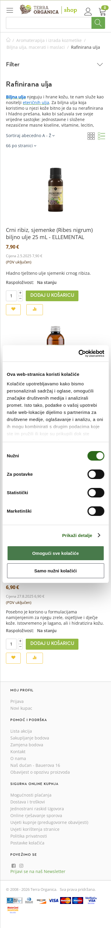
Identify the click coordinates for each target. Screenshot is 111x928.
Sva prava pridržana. (78, 889)
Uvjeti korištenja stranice (34, 829)
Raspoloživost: (20, 282)
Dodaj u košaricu (52, 295)
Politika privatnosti (28, 836)
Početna (8, 40)
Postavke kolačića (27, 843)
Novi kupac (21, 708)
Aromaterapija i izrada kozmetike (49, 40)
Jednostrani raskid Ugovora (37, 808)
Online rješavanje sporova (36, 815)
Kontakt (17, 751)
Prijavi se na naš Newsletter (37, 871)
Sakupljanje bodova (29, 738)
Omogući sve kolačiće (55, 553)
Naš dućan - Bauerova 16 (35, 765)
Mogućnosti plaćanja (31, 795)
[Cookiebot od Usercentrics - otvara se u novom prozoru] (79, 353)
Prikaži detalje (77, 535)
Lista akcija (21, 731)
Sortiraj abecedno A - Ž (30, 135)
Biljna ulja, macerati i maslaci (36, 47)
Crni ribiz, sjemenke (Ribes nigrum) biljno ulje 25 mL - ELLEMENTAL (49, 233)
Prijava (17, 701)
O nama (18, 758)
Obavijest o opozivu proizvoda (40, 772)
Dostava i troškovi (27, 802)
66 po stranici (21, 145)
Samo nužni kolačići (55, 570)
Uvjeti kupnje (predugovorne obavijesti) (49, 822)
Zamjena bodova (26, 745)
